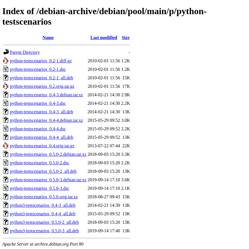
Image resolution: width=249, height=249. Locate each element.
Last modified (103, 37)
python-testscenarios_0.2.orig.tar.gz (42, 86)
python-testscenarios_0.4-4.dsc (38, 128)
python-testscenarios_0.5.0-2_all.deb (43, 171)
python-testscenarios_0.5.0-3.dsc (39, 188)
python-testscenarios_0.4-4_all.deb (41, 137)
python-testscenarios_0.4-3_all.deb (41, 111)
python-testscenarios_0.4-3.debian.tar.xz (46, 94)
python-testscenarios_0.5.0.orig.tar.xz (44, 196)
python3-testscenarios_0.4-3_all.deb (42, 205)
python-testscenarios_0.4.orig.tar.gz (42, 145)
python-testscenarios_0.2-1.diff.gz (41, 60)
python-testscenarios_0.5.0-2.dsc (39, 162)
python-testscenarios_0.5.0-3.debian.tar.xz (48, 179)
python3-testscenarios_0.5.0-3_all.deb (44, 230)
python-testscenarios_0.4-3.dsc (38, 103)
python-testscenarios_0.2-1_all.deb (41, 77)
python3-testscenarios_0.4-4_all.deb (42, 213)
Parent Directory (25, 52)
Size (126, 37)
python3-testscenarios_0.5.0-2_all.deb (44, 222)
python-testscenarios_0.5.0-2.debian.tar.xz (48, 154)
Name (48, 37)
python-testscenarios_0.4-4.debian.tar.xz (46, 120)
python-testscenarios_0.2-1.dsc (38, 69)
